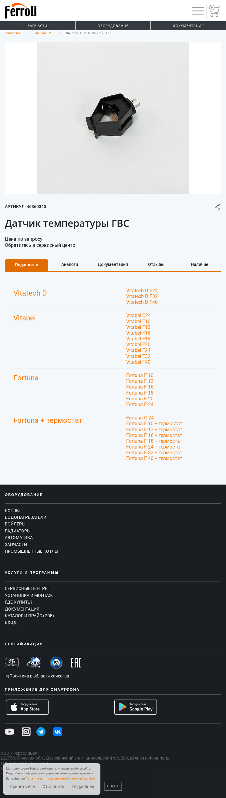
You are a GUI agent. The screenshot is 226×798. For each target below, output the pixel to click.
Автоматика (19, 537)
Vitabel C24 (138, 315)
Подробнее (83, 786)
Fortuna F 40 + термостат (154, 458)
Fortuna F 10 (139, 375)
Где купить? (18, 602)
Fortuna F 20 (139, 399)
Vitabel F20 (138, 344)
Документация (22, 609)
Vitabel (24, 318)
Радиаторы (18, 530)
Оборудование (113, 25)
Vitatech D (30, 293)
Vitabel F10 (138, 321)
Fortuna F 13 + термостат (154, 429)
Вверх (113, 786)
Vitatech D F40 (142, 302)
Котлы (12, 510)
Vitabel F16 (138, 333)
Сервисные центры (27, 588)
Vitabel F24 (138, 350)
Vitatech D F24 (142, 290)
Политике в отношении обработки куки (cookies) (60, 778)
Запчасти (37, 25)
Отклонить (53, 786)
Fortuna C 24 (140, 418)
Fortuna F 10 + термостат (154, 423)
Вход (11, 622)
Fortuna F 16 (139, 387)
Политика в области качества (37, 676)
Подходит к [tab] (26, 264)
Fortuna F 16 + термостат (154, 435)
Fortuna (26, 378)
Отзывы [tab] (156, 264)
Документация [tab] (113, 264)
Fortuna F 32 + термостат (154, 452)
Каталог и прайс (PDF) (29, 615)
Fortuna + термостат (48, 420)
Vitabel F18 (138, 339)
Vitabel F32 (138, 356)
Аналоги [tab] (69, 264)
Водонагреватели (25, 517)
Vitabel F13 (138, 327)
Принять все (22, 786)
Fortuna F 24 (139, 404)
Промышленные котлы (31, 551)
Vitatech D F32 (142, 296)
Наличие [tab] (199, 264)
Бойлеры (15, 524)
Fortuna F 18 (139, 393)
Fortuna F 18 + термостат (154, 441)
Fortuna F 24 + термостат (154, 447)
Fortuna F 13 (139, 381)
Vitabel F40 (138, 362)
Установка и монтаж (29, 595)
